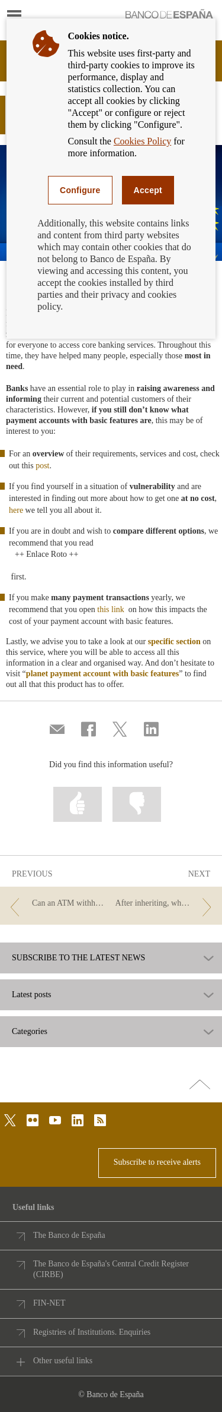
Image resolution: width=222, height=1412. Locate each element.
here (16, 510)
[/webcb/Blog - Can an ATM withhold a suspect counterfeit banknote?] (56, 904)
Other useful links (62, 1360)
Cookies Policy (142, 141)
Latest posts (32, 995)
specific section (174, 641)
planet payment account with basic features (102, 673)
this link (111, 609)
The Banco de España (69, 1235)
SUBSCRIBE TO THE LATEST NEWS (78, 958)
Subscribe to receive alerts (157, 1162)
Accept (148, 190)
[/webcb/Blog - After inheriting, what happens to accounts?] (165, 904)
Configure (80, 190)
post (42, 465)
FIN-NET (49, 1302)
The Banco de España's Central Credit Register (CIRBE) (111, 1269)
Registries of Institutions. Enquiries (91, 1332)
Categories (29, 1032)
